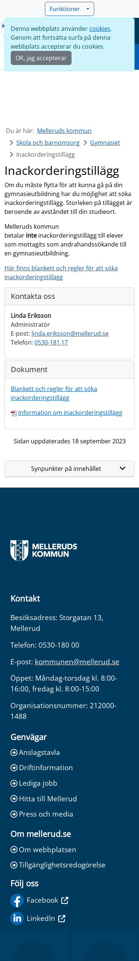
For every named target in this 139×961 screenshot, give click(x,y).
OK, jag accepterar (41, 58)
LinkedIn (37, 918)
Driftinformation (41, 767)
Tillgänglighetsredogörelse (58, 865)
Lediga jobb (33, 783)
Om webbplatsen (43, 849)
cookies (99, 29)
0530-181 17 (51, 342)
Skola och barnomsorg (48, 143)
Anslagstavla (35, 752)
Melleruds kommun (64, 131)
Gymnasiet (105, 143)
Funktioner (67, 9)
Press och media (41, 814)
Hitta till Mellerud (43, 799)
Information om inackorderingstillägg (70, 412)
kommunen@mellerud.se (77, 662)
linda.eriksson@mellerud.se (70, 333)
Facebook (39, 900)
